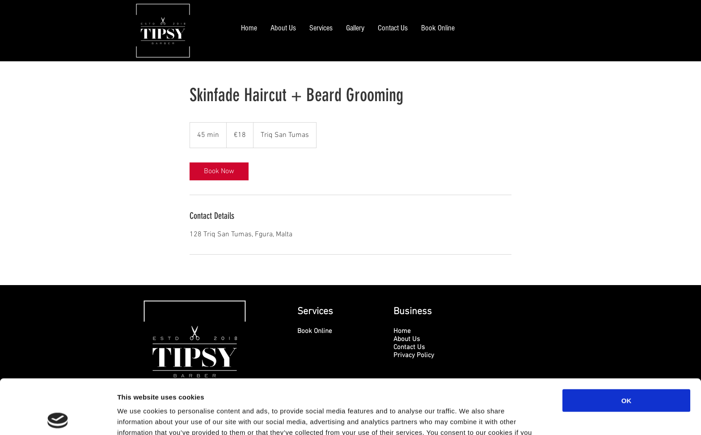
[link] (219, 171)
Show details (469, 417)
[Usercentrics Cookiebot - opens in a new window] (58, 417)
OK (626, 346)
